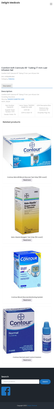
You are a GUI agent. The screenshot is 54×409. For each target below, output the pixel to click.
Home (3, 8)
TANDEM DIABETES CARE (15, 99)
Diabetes (11, 8)
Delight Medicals (32, 405)
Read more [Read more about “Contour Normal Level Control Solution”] (27, 360)
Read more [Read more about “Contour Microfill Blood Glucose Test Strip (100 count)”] (27, 180)
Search (45, 382)
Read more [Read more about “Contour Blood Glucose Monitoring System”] (27, 300)
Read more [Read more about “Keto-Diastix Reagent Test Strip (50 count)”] (27, 240)
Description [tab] (7, 86)
